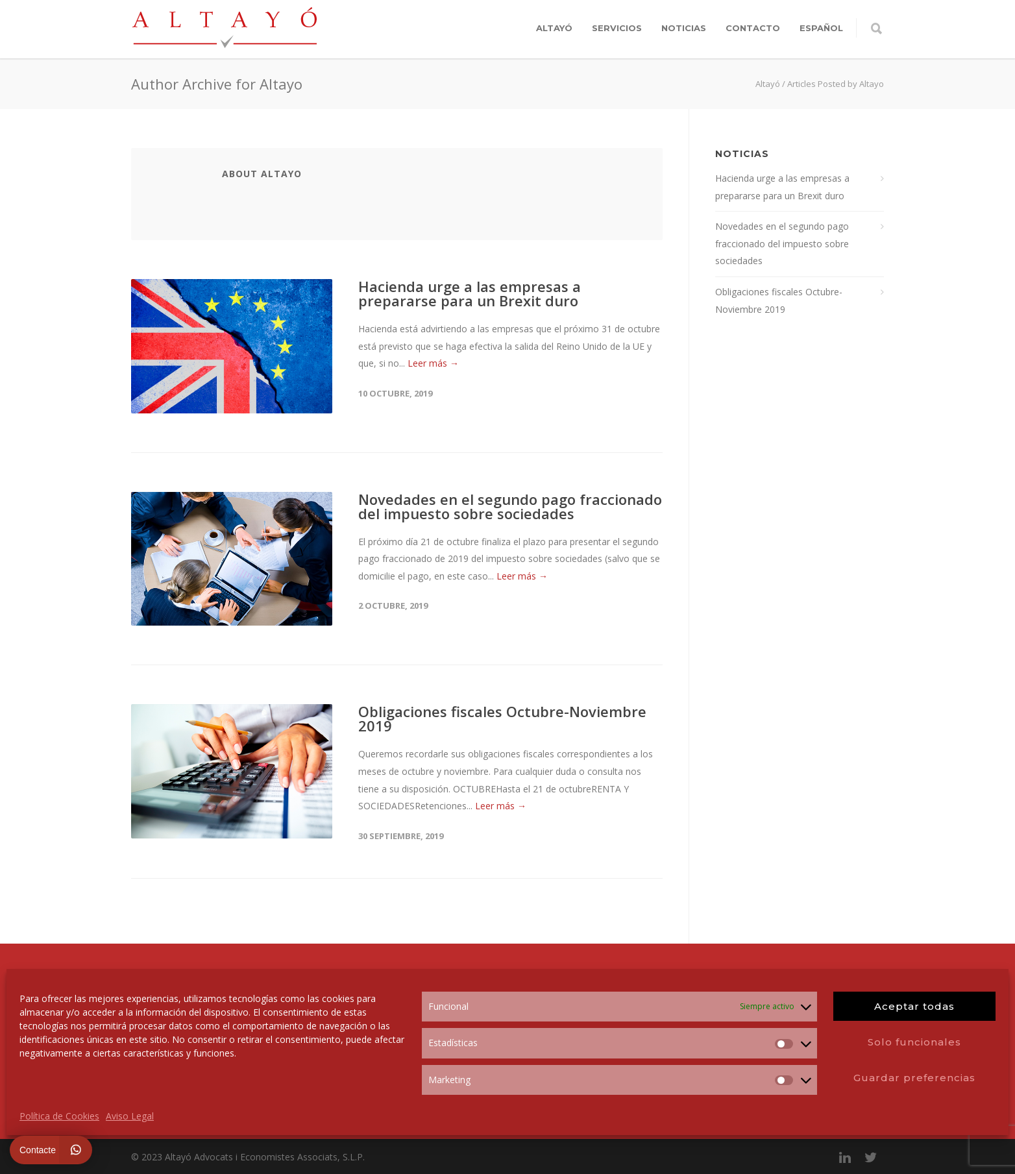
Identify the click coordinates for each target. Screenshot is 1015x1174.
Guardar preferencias (914, 1077)
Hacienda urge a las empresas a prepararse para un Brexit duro (469, 293)
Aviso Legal (130, 1116)
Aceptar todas (914, 1006)
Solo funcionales (914, 1042)
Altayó (554, 28)
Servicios (617, 28)
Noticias (683, 28)
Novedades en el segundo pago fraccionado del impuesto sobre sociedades (510, 506)
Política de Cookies (59, 1116)
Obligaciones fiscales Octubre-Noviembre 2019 (502, 718)
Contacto (753, 28)
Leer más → (433, 363)
